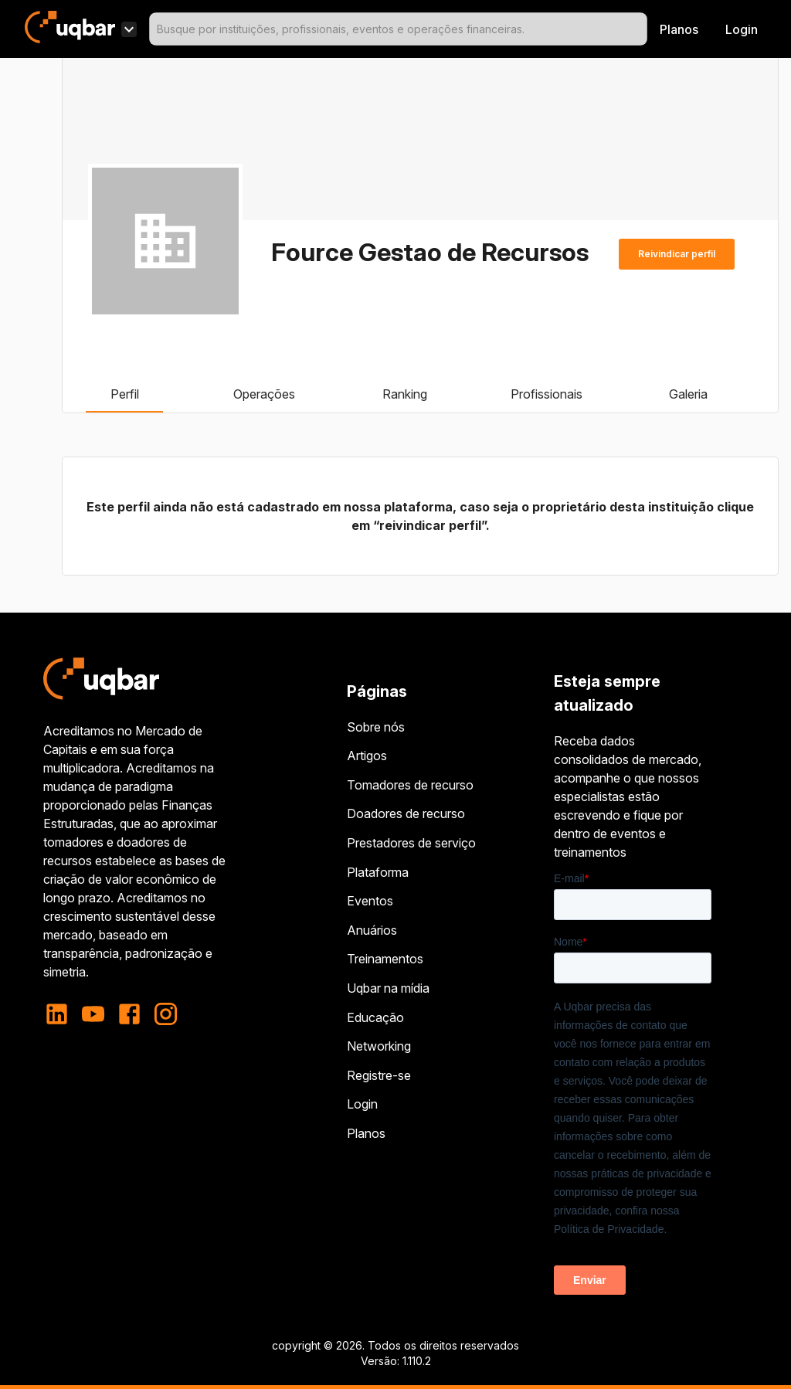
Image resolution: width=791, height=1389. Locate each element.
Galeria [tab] (688, 394)
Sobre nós (376, 727)
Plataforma (378, 872)
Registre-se (379, 1075)
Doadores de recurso (406, 813)
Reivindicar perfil (677, 254)
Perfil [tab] (124, 394)
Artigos (367, 755)
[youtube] (93, 1014)
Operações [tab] (264, 394)
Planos (679, 29)
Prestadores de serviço (411, 843)
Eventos (370, 900)
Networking (379, 1046)
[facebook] (129, 1014)
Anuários (372, 930)
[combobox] (398, 29)
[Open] (640, 29)
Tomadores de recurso (410, 785)
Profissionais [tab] (546, 394)
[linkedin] (61, 1014)
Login (362, 1104)
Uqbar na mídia (388, 988)
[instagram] (165, 1014)
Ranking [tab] (404, 394)
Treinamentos (385, 958)
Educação (375, 1017)
